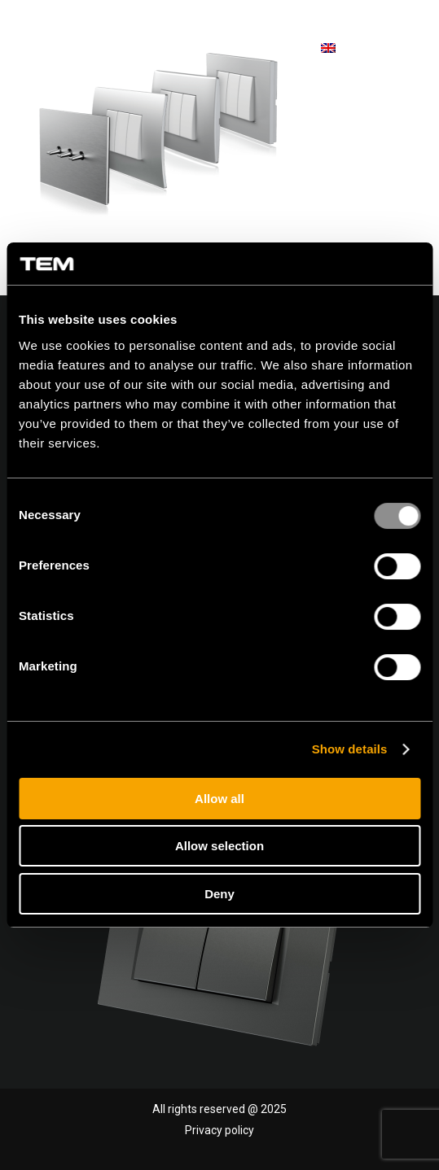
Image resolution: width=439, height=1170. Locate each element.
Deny (219, 894)
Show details (350, 749)
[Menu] (400, 48)
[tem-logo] (109, 48)
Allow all (219, 798)
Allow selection (219, 846)
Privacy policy (219, 1130)
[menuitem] (400, 48)
